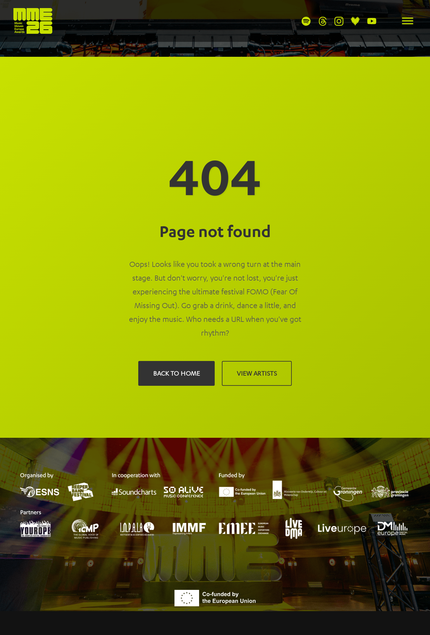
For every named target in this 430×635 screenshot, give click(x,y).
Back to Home (176, 373)
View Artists (257, 373)
